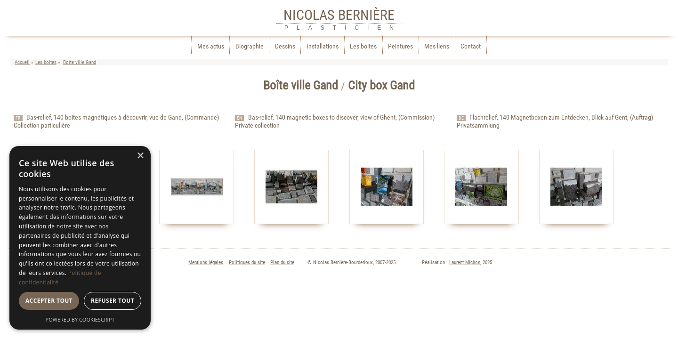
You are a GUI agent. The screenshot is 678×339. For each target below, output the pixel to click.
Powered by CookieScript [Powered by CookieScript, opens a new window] (80, 319)
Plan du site (282, 264)
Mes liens (436, 46)
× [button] (140, 156)
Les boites (363, 46)
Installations (323, 46)
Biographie (249, 46)
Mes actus (210, 46)
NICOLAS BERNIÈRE (339, 15)
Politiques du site (247, 264)
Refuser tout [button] (112, 301)
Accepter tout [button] (49, 301)
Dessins (285, 46)
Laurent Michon (464, 264)
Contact (470, 46)
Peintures (400, 46)
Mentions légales (205, 264)
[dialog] (80, 238)
